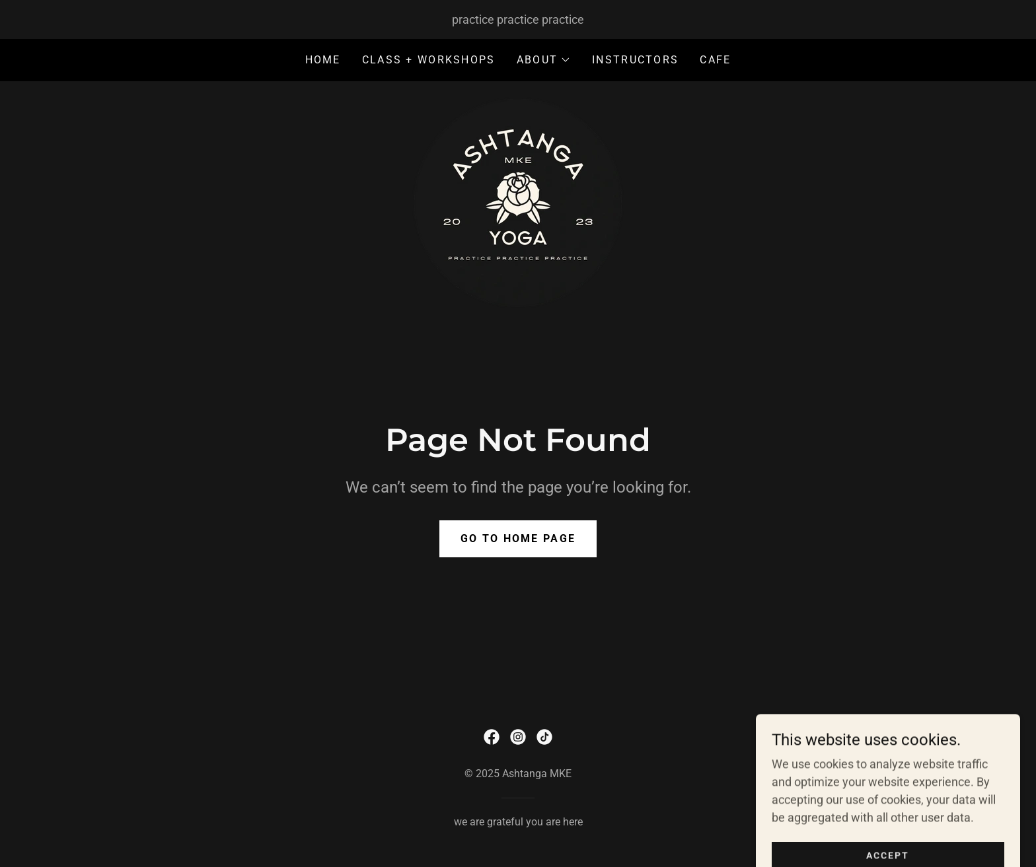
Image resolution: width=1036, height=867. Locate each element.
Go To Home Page (518, 538)
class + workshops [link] (429, 59)
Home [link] (323, 59)
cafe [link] (715, 59)
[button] (544, 60)
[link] (518, 202)
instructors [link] (635, 59)
